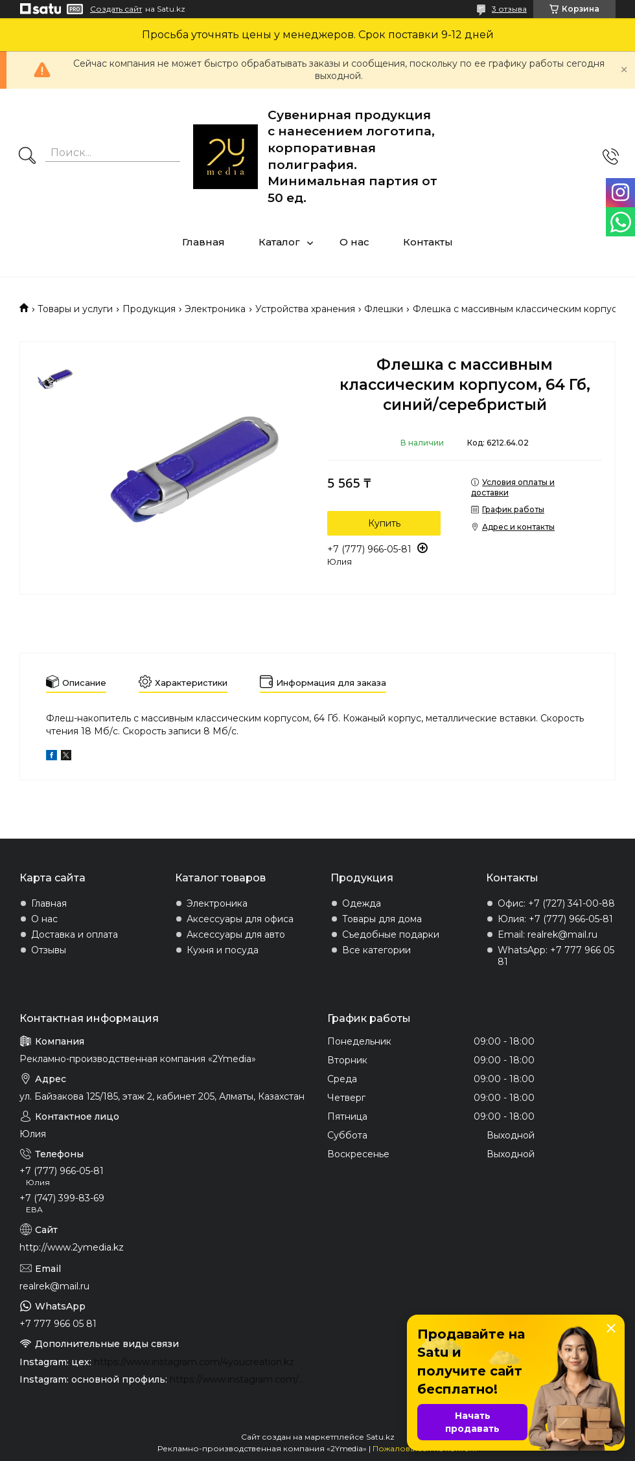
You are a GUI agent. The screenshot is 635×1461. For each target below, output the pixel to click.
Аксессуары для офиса (240, 919)
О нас (354, 242)
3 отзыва (509, 9)
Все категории (376, 950)
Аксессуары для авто (236, 934)
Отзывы (48, 950)
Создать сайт (116, 9)
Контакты (428, 242)
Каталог (279, 242)
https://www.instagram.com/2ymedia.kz (239, 1379)
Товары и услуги (75, 309)
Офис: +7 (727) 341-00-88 (556, 903)
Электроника (215, 309)
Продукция (149, 309)
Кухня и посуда (223, 950)
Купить (384, 523)
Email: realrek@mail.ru (547, 934)
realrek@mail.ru (54, 1286)
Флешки (383, 309)
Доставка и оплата (74, 934)
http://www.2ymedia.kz (71, 1247)
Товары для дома (382, 919)
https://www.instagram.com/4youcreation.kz (194, 1362)
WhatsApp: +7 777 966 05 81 (556, 956)
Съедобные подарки (390, 934)
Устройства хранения (305, 309)
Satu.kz (380, 1437)
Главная (203, 242)
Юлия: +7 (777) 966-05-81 (555, 919)
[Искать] (27, 156)
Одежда (361, 903)
